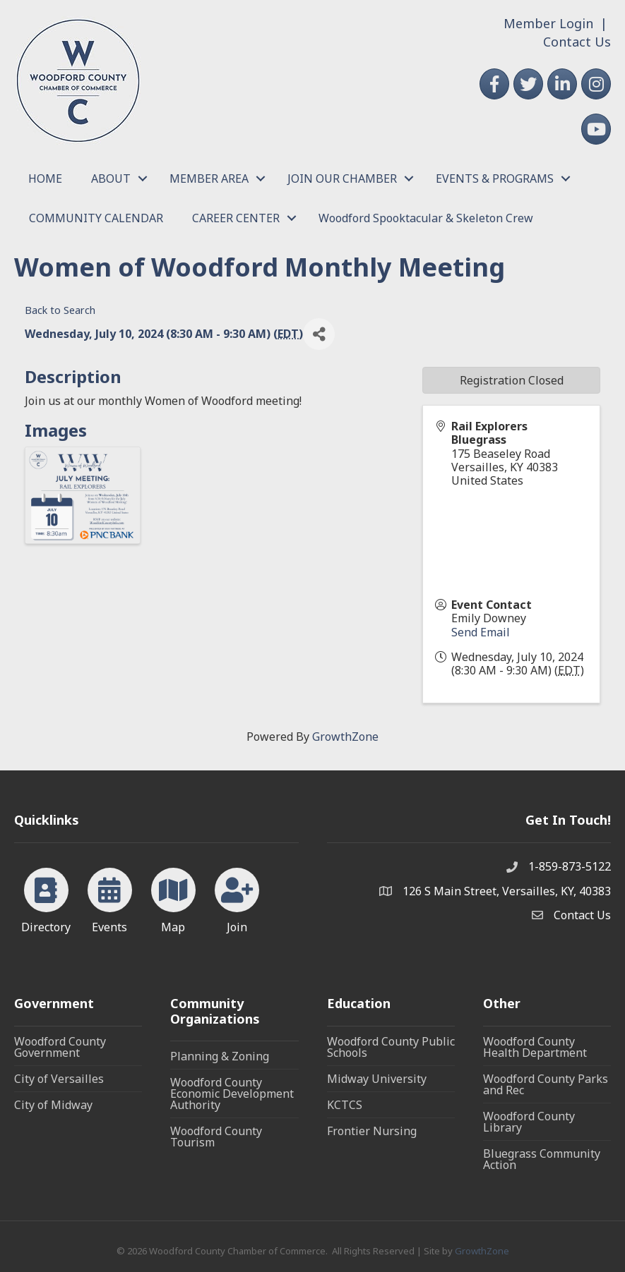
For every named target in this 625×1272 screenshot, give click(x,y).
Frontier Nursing (372, 1131)
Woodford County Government (60, 1047)
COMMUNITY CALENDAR (96, 218)
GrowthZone (345, 736)
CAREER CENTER (236, 218)
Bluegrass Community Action (541, 1159)
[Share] (319, 334)
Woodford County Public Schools (391, 1047)
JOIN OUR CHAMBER (342, 178)
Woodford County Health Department (535, 1047)
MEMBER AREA (209, 178)
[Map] (173, 898)
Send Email (480, 632)
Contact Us (577, 41)
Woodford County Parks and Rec (545, 1084)
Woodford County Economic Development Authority (232, 1093)
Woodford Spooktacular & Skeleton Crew (426, 218)
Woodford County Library (529, 1121)
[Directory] (46, 898)
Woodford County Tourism (216, 1136)
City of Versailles (59, 1078)
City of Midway (53, 1105)
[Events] (110, 898)
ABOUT (111, 178)
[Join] (237, 898)
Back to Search (60, 310)
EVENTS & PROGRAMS (495, 178)
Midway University (377, 1078)
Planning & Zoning (219, 1056)
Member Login (548, 23)
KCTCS (344, 1105)
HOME (45, 178)
